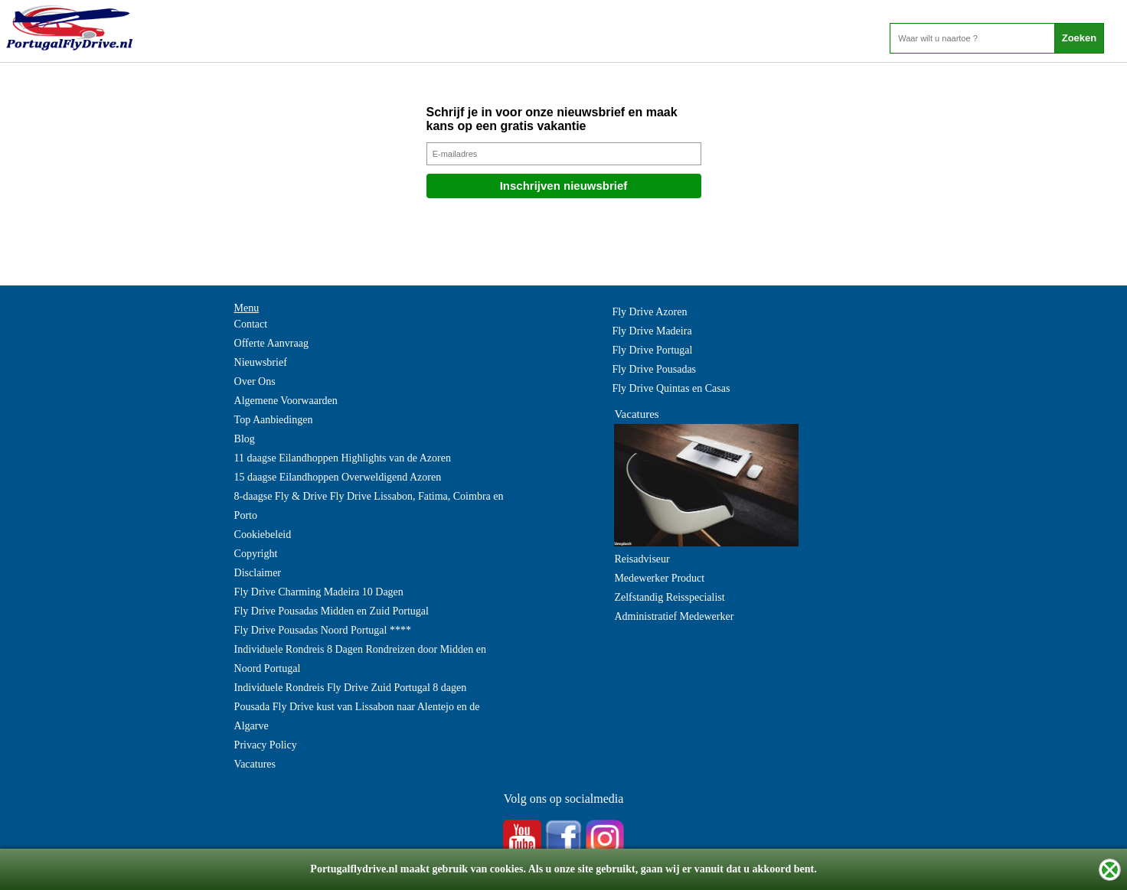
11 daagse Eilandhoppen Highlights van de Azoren (342, 458)
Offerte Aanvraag (271, 343)
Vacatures (255, 764)
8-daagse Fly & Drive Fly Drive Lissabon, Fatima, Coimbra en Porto (369, 506)
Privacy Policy (265, 745)
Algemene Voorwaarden (286, 400)
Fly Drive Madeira (651, 331)
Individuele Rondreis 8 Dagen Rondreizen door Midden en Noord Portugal (360, 659)
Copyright (256, 553)
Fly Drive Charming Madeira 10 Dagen (318, 592)
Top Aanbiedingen (273, 419)
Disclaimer (257, 573)
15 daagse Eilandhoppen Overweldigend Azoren (338, 477)
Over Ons (255, 381)
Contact (251, 324)
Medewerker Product (659, 578)
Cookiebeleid (263, 534)
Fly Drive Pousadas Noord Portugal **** (322, 630)
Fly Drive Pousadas (654, 369)
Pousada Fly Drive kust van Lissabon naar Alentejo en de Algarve (357, 716)
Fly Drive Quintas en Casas (671, 388)
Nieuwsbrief (260, 362)
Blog (244, 439)
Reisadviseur (641, 559)
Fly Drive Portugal (652, 350)
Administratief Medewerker (673, 616)
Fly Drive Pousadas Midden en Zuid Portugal (331, 611)
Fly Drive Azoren (649, 312)
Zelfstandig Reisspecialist (669, 597)
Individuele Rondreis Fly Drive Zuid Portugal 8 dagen (350, 687)
